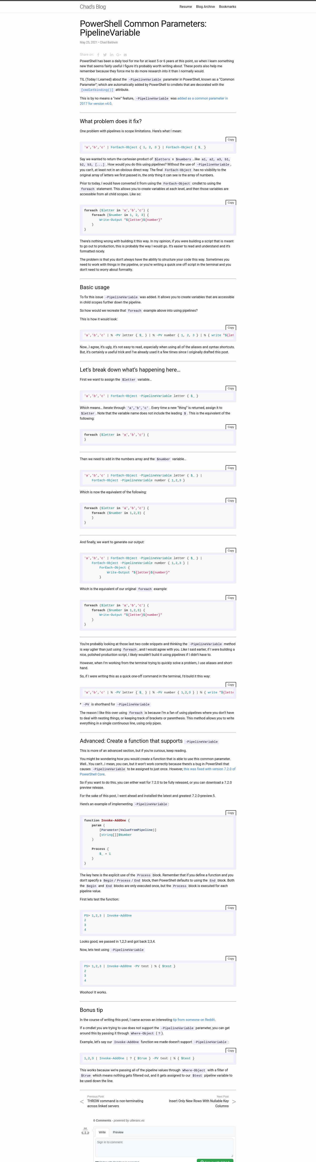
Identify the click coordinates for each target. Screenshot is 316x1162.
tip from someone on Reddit (194, 1012)
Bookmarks (227, 7)
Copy (231, 138)
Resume (186, 7)
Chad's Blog (93, 7)
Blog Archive (205, 7)
